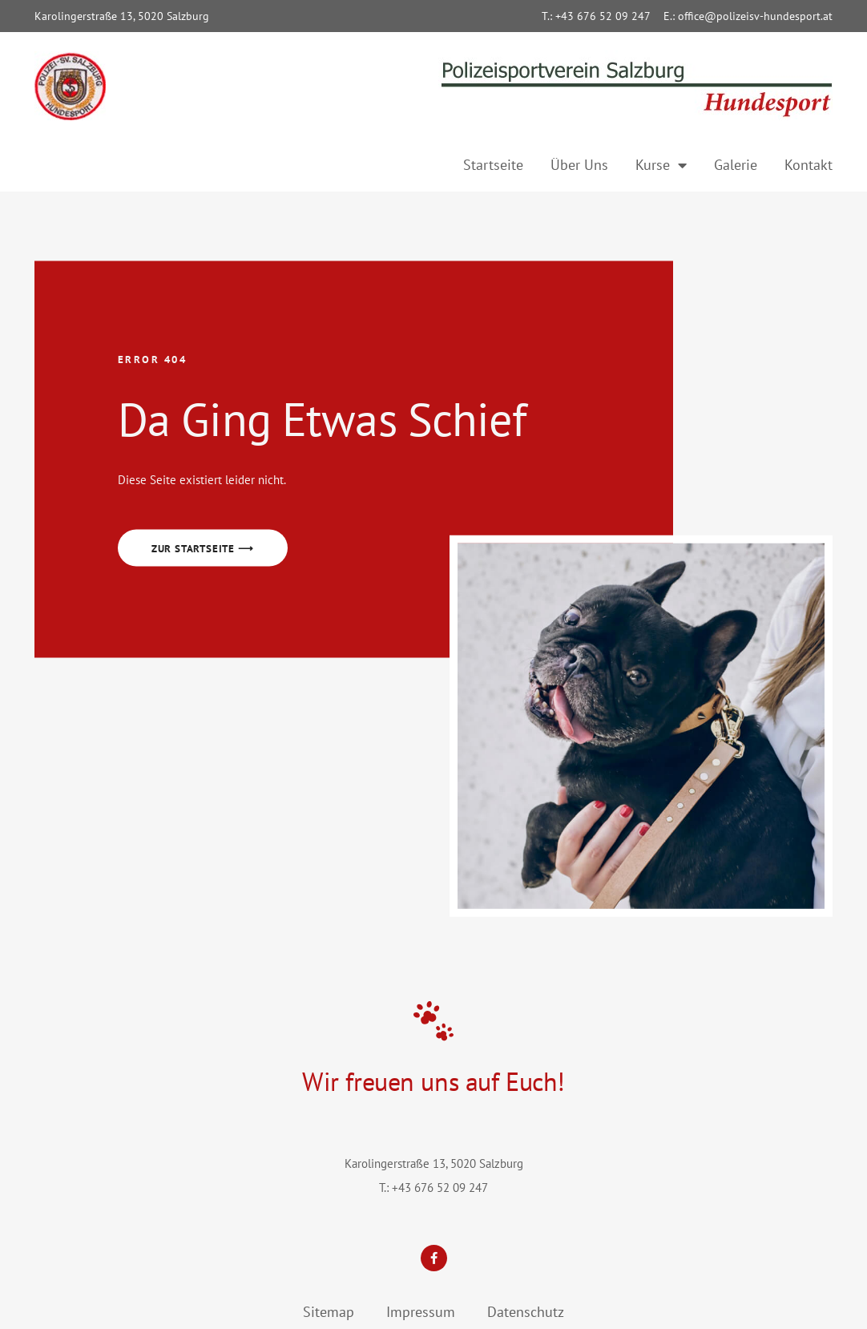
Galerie (735, 165)
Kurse (661, 165)
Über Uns (579, 165)
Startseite (493, 165)
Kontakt (808, 165)
